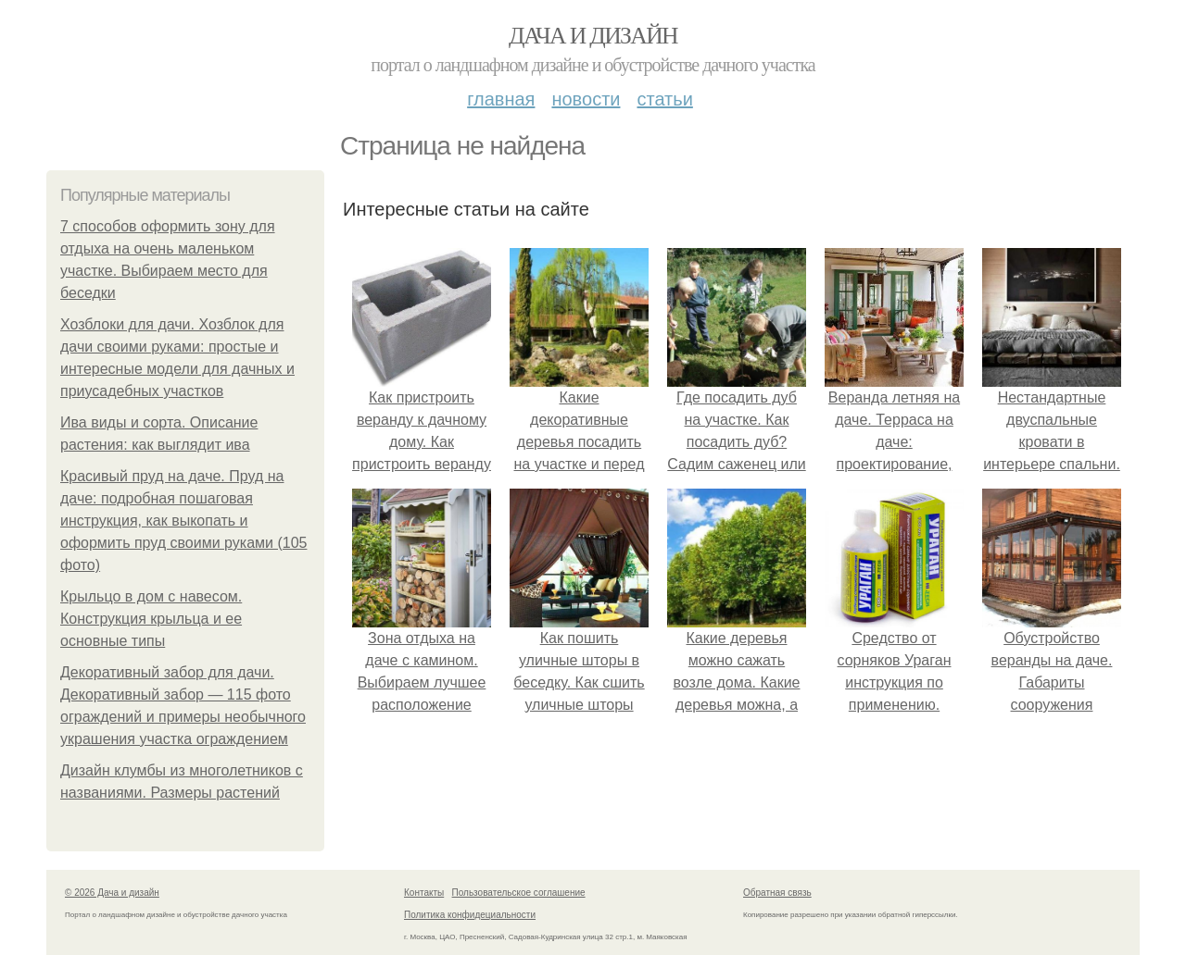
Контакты (424, 892)
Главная (501, 99)
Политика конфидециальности (470, 915)
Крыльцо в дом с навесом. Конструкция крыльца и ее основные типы (151, 619)
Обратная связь (777, 892)
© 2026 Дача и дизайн (112, 892)
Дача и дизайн (593, 35)
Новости (585, 99)
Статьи (664, 99)
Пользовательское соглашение (519, 892)
